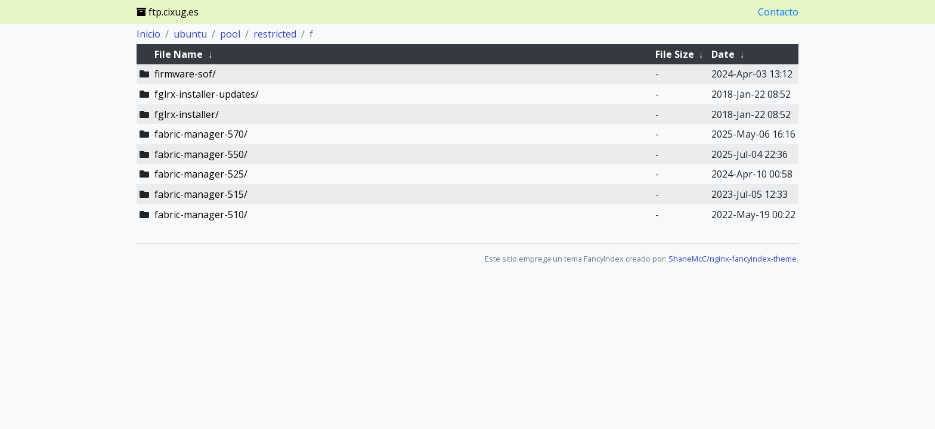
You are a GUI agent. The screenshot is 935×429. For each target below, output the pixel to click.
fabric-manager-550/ (200, 154)
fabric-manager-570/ (200, 134)
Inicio (148, 34)
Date (723, 54)
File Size (674, 54)
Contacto (778, 11)
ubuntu (190, 34)
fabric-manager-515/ (200, 194)
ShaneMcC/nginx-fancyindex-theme (732, 258)
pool (230, 34)
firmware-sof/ (185, 73)
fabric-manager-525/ (200, 174)
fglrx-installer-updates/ (206, 94)
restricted (274, 34)
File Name (178, 54)
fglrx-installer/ (186, 114)
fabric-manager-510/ (200, 214)
